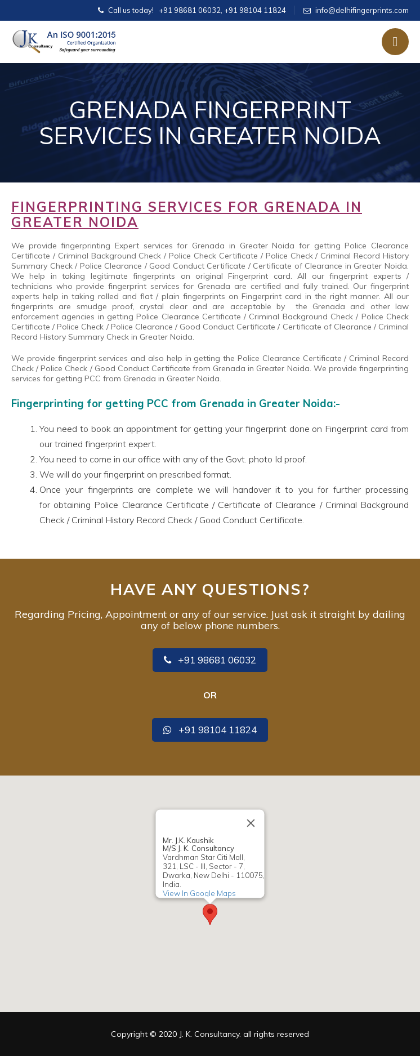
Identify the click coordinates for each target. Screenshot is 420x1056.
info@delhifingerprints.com (362, 10)
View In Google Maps (199, 893)
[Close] (251, 822)
